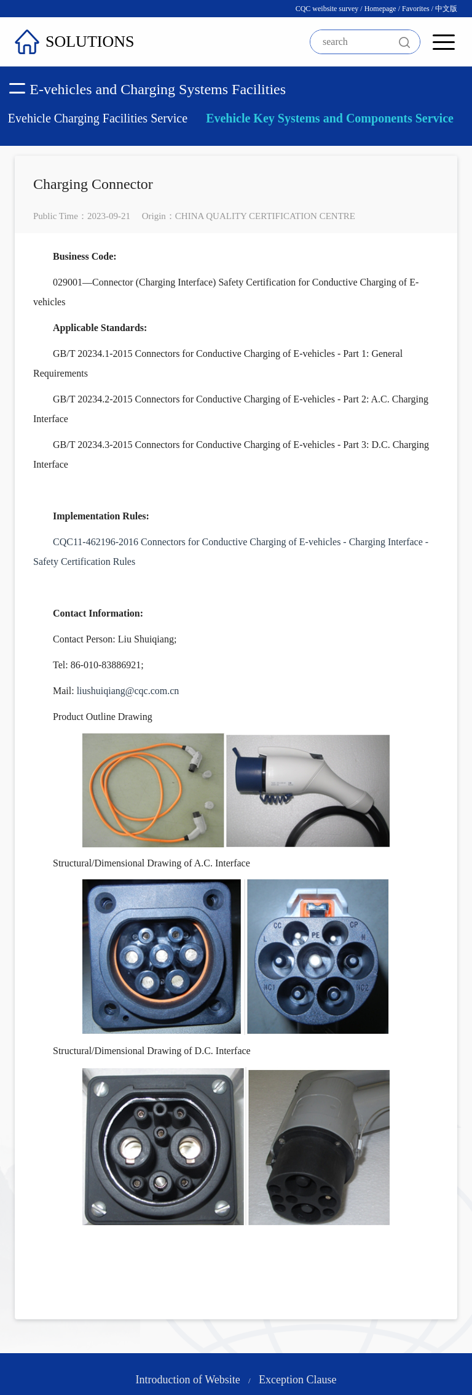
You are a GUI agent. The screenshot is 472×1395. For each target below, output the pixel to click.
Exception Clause (297, 1379)
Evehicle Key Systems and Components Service (330, 118)
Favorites (416, 8)
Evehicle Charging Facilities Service (97, 118)
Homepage (380, 8)
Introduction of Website (188, 1379)
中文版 (446, 8)
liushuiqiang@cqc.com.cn (128, 691)
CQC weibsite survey (327, 8)
